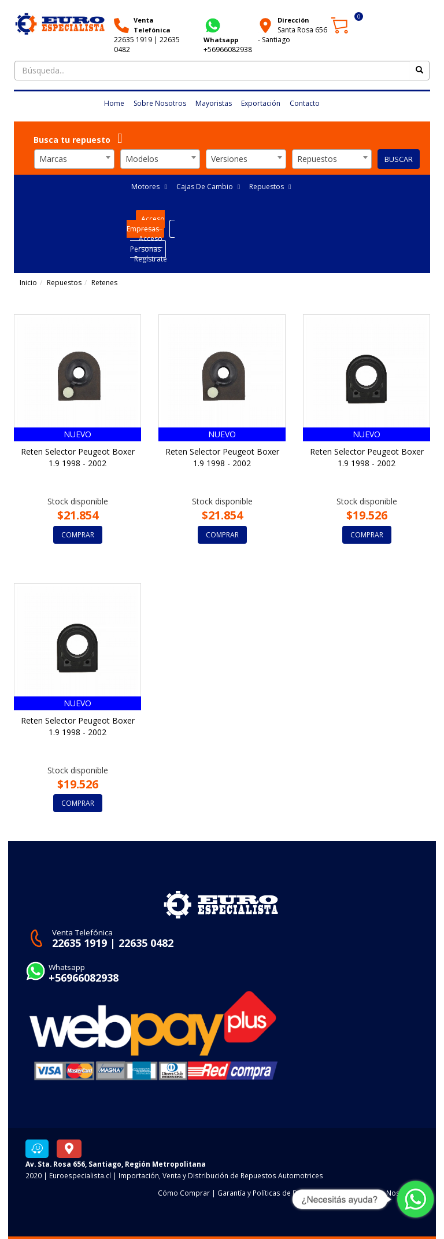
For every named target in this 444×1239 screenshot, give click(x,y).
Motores (148, 186)
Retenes (104, 282)
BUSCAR (398, 159)
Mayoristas (213, 103)
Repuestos (270, 186)
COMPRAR (77, 535)
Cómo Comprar (184, 1192)
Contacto (305, 103)
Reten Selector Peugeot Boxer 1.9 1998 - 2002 (78, 457)
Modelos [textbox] (141, 158)
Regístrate (150, 259)
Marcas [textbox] (53, 158)
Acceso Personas (146, 243)
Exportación (260, 103)
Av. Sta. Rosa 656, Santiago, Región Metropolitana (115, 1163)
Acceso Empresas (146, 224)
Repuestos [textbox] (317, 158)
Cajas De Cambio (208, 186)
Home (114, 103)
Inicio (28, 282)
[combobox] (74, 159)
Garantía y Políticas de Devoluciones (277, 1192)
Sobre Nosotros (160, 103)
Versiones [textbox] (229, 158)
